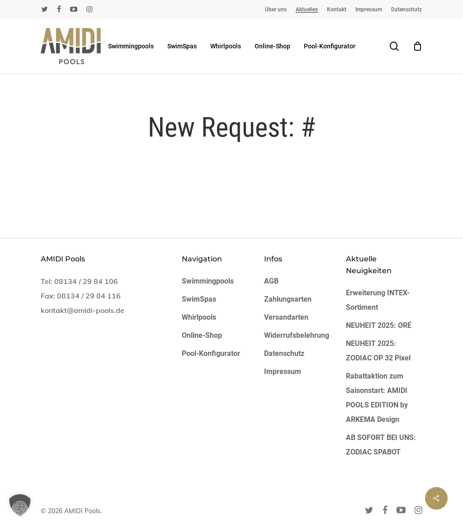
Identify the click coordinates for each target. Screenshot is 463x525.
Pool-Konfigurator (211, 353)
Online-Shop (202, 335)
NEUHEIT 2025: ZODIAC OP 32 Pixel (378, 350)
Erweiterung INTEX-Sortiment (378, 300)
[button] (20, 505)
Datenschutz (284, 353)
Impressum (282, 371)
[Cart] (417, 46)
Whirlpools (199, 317)
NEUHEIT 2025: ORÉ (378, 325)
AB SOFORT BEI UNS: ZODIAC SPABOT (381, 444)
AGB (271, 281)
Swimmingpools (208, 281)
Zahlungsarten (288, 299)
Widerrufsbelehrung (296, 335)
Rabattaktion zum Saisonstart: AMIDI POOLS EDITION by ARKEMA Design (377, 398)
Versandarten (286, 317)
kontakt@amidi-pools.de (82, 310)
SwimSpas (199, 299)
